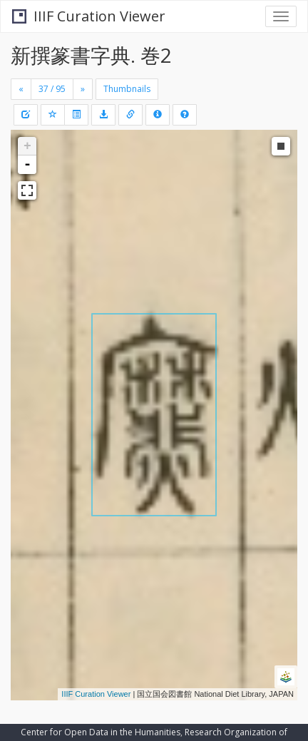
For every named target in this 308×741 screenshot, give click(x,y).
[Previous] (21, 89)
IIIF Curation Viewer (88, 16)
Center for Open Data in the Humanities (100, 732)
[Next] (83, 89)
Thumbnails (126, 89)
